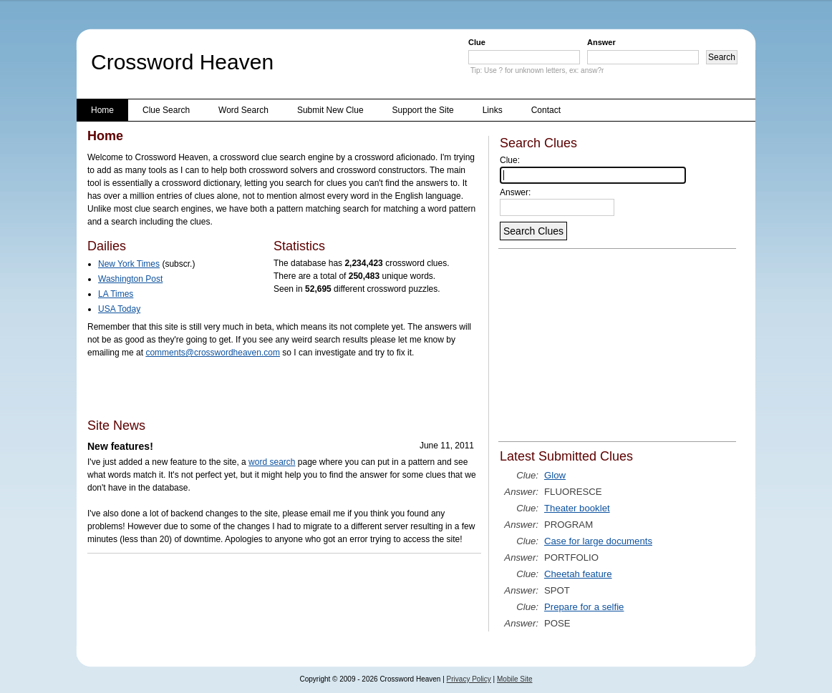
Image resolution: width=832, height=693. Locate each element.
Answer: (515, 192)
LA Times (115, 294)
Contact (546, 110)
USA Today (119, 309)
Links (493, 110)
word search (271, 462)
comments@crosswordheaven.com (212, 353)
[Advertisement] (254, 387)
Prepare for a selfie (584, 606)
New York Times (129, 264)
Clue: (510, 160)
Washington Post (130, 279)
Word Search (243, 110)
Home (102, 110)
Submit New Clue (330, 110)
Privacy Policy (469, 679)
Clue (476, 42)
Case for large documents (598, 541)
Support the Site (423, 110)
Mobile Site (514, 679)
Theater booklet (577, 508)
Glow (555, 475)
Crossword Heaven (182, 62)
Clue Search (166, 110)
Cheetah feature (578, 574)
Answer (601, 42)
